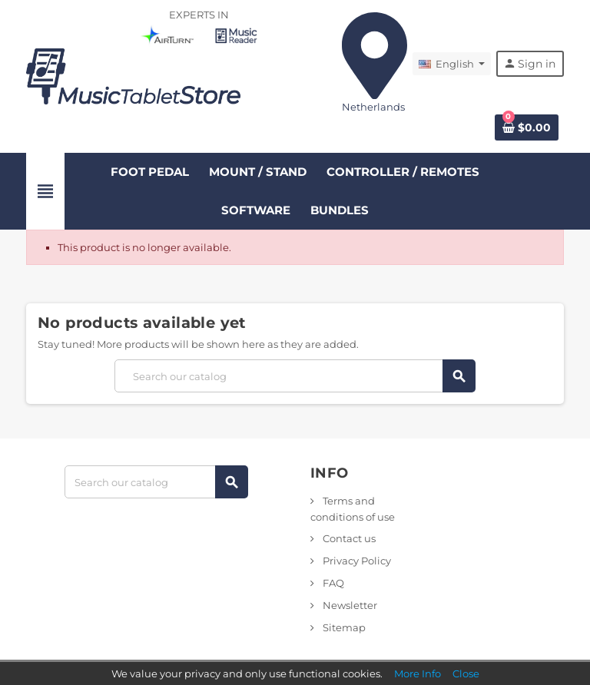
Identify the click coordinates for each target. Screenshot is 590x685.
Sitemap (343, 627)
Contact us (348, 538)
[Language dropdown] (452, 63)
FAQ (332, 583)
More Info (417, 673)
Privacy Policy (355, 560)
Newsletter (348, 605)
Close (465, 673)
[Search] (294, 375)
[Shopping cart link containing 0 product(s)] (527, 127)
